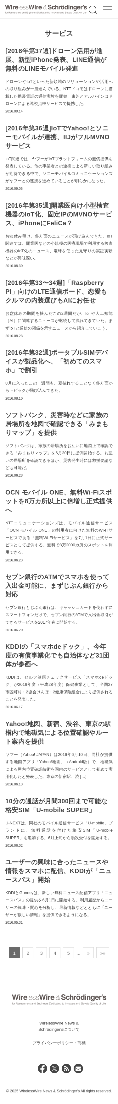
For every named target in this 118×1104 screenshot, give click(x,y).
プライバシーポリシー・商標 (59, 1043)
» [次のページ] (88, 953)
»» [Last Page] (102, 953)
